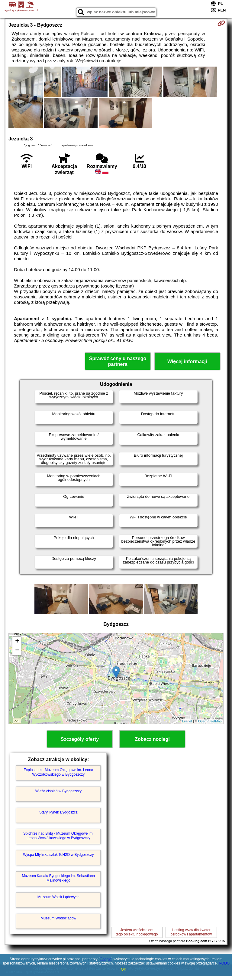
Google (105, 959)
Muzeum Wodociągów (58, 918)
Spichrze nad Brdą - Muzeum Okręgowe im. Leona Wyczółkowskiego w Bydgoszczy (58, 835)
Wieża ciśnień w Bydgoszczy (58, 791)
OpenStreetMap (210, 721)
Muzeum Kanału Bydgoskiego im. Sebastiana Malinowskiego (58, 878)
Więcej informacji (187, 361)
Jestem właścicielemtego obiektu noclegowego (137, 932)
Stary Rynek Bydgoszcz (58, 812)
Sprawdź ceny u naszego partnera (117, 361)
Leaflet (187, 721)
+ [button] (17, 641)
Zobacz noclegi (152, 739)
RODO (224, 963)
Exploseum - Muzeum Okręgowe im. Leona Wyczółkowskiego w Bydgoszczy (58, 772)
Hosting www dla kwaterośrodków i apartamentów (191, 932)
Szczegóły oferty (80, 739)
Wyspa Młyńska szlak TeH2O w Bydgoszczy (58, 855)
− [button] (17, 650)
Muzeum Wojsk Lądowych (58, 897)
